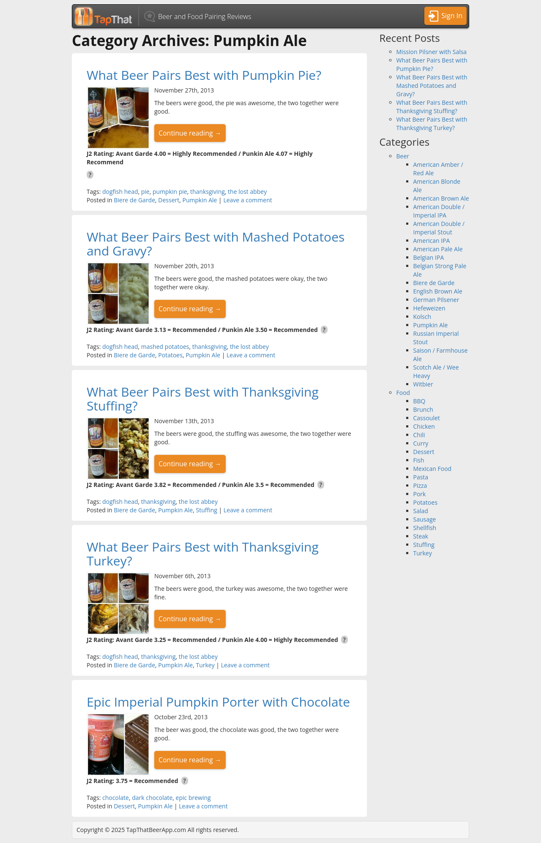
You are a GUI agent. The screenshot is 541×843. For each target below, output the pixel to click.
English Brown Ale (437, 291)
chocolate (115, 798)
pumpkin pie (170, 192)
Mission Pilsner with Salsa (431, 52)
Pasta (421, 477)
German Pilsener (436, 300)
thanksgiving (207, 192)
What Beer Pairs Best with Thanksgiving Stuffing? (203, 398)
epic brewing (193, 798)
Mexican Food (432, 469)
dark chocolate (152, 798)
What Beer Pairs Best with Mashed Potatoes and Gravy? (215, 243)
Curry (421, 443)
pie (145, 192)
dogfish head (120, 192)
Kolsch (422, 317)
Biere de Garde (134, 200)
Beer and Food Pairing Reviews (204, 16)
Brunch (423, 409)
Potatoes (170, 355)
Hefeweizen (429, 308)
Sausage (424, 519)
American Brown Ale (441, 198)
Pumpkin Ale (200, 200)
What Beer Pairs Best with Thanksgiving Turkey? (203, 553)
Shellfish (425, 528)
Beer (403, 156)
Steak (421, 536)
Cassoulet (426, 418)
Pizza (420, 485)
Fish (418, 460)
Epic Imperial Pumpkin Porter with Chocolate (218, 701)
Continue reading (189, 133)
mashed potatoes (165, 347)
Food (403, 393)
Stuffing (206, 510)
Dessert (168, 200)
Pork (419, 494)
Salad (420, 511)
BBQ (419, 401)
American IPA (431, 241)
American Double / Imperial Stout (439, 228)
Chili (419, 435)
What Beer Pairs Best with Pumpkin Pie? (204, 75)
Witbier (423, 384)
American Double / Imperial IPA (439, 211)
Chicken (424, 426)
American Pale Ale (438, 249)
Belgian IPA (428, 257)
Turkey (205, 665)
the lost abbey (247, 192)
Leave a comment (247, 200)
